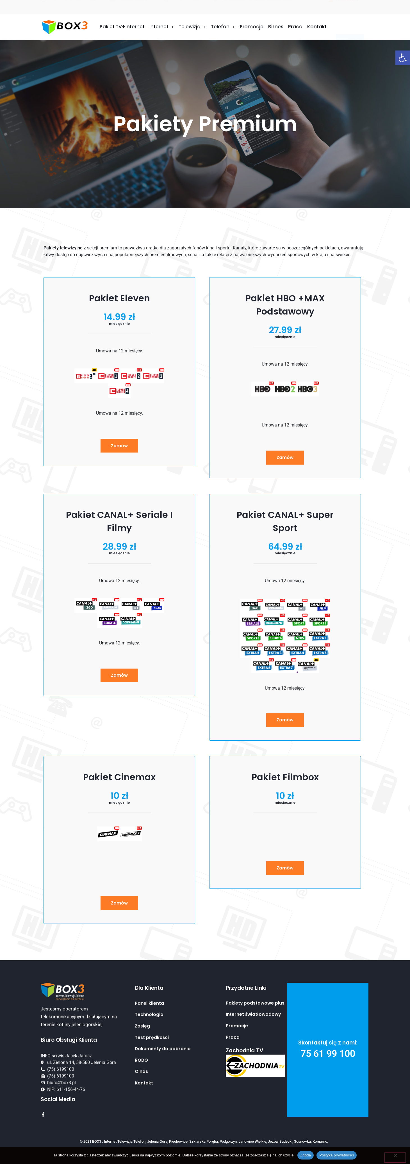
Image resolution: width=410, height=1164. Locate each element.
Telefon (223, 28)
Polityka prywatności (336, 1155)
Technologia (149, 1108)
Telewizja (192, 28)
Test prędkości (152, 1131)
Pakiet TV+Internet (122, 27)
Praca (295, 27)
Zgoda (305, 1155)
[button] (402, 57)
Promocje (251, 27)
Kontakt (317, 27)
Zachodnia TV (244, 1061)
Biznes (275, 27)
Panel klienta (149, 1097)
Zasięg (142, 1120)
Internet (161, 28)
